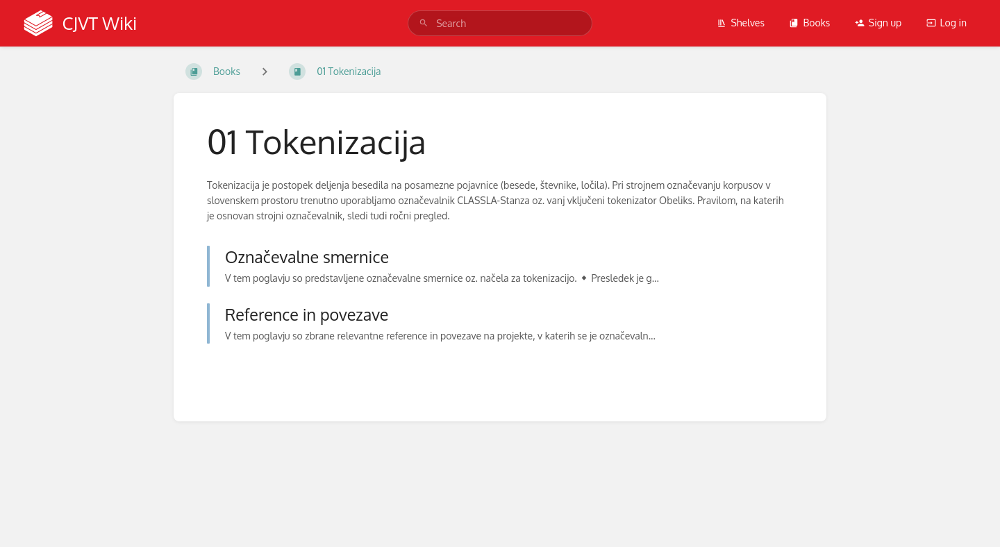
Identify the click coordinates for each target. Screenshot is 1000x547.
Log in (946, 22)
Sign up (878, 22)
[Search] (423, 23)
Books (809, 22)
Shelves (741, 22)
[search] (500, 23)
